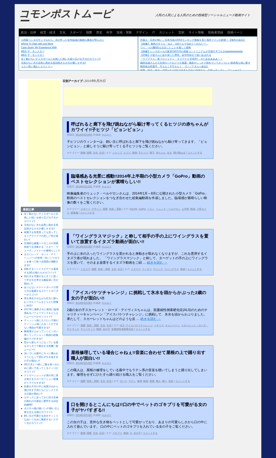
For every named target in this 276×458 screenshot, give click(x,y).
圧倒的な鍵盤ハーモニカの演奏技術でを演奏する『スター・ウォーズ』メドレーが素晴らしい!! (42, 247)
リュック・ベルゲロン (168, 209)
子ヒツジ (143, 152)
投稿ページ (235, 32)
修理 (139, 381)
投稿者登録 (215, 32)
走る (169, 152)
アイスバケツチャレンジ (139, 325)
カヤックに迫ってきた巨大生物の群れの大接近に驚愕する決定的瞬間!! (41, 401)
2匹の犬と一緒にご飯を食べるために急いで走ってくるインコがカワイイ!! (42, 368)
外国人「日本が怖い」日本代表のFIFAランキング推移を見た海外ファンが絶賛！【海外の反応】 (193, 40)
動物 (83, 152)
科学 (109, 32)
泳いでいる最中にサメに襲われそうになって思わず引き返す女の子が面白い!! (41, 357)
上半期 (185, 209)
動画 (134, 152)
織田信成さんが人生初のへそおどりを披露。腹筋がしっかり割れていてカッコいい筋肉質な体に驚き (195, 62)
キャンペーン (172, 325)
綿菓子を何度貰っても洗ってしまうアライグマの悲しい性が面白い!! (41, 236)
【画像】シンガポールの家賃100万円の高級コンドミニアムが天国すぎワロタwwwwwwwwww (191, 51)
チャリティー (88, 329)
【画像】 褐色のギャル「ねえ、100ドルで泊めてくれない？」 (174, 43)
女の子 (106, 329)
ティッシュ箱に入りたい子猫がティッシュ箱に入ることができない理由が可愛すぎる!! (41, 324)
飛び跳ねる (179, 152)
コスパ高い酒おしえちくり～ (37, 66)
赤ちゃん (161, 152)
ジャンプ (117, 152)
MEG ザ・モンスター (32, 51)
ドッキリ (147, 269)
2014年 (133, 209)
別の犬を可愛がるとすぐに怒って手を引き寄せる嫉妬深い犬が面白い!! (41, 280)
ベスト (151, 209)
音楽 (170, 381)
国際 (89, 32)
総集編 (74, 212)
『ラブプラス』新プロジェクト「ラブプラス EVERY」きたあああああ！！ (181, 59)
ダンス (123, 381)
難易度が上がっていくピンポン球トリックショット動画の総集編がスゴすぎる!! (41, 335)
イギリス (159, 325)
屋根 (152, 381)
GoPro (142, 209)
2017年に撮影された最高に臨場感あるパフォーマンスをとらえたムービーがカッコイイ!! (41, 313)
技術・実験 (124, 32)
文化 (63, 32)
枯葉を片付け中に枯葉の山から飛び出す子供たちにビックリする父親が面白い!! (41, 390)
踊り (164, 381)
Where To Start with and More (37, 43)
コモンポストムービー (65, 17)
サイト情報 (196, 32)
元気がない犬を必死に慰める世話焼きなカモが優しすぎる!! (53, 62)
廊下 (152, 152)
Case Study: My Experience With (39, 47)
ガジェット (166, 32)
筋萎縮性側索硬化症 (123, 329)
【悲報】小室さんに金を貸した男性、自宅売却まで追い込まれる (175, 55)
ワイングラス (171, 269)
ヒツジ (127, 152)
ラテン (132, 381)
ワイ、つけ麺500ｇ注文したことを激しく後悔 (165, 47)
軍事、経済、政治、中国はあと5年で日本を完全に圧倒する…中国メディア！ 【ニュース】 (191, 70)
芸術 (181, 32)
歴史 (99, 32)
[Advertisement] (138, 96)
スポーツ (76, 32)
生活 (101, 152)
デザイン (142, 32)
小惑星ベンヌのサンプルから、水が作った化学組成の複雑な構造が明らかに (62, 40)
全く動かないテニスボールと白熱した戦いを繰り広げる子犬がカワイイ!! (61, 59)
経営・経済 (47, 32)
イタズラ (85, 269)
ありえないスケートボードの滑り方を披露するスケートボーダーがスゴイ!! (41, 291)
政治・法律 (28, 32)
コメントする (195, 152)
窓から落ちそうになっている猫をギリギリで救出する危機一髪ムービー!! (41, 346)
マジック (158, 269)
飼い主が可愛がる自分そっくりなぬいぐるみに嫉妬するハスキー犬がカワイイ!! (41, 419)
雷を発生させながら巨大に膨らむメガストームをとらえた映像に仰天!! (41, 302)
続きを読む (157, 262)
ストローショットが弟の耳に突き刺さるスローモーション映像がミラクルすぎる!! (41, 379)
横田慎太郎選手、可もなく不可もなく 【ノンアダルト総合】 (174, 66)
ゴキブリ (117, 433)
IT (153, 32)
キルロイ (107, 134)
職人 (158, 381)
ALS (122, 325)
